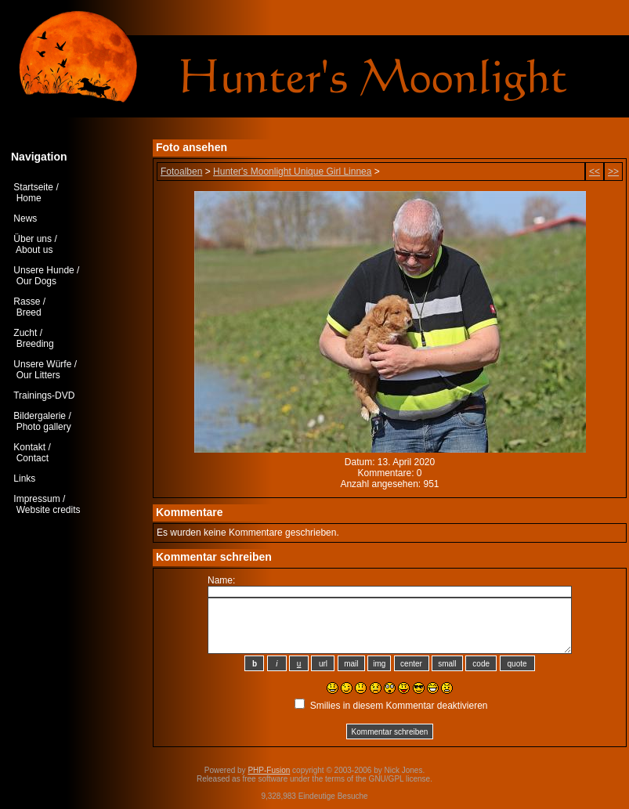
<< (594, 171)
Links (24, 478)
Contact (32, 458)
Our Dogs (36, 281)
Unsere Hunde (43, 270)
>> (613, 171)
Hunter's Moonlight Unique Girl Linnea (292, 171)
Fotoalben (181, 171)
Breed (29, 312)
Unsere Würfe (42, 364)
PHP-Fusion (269, 770)
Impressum (36, 498)
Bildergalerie (39, 415)
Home (29, 198)
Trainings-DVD (43, 395)
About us (34, 249)
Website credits (48, 509)
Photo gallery (43, 426)
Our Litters (38, 375)
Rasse (26, 301)
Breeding (35, 343)
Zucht (25, 332)
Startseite (33, 187)
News (25, 218)
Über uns (32, 238)
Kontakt (29, 447)
